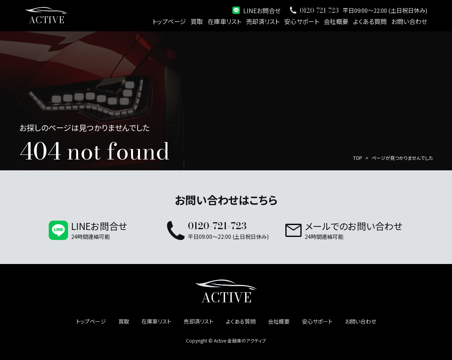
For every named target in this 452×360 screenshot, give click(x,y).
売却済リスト (263, 21)
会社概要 (336, 21)
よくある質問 (370, 21)
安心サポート (301, 21)
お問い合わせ (409, 21)
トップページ (169, 21)
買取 (197, 21)
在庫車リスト (224, 21)
